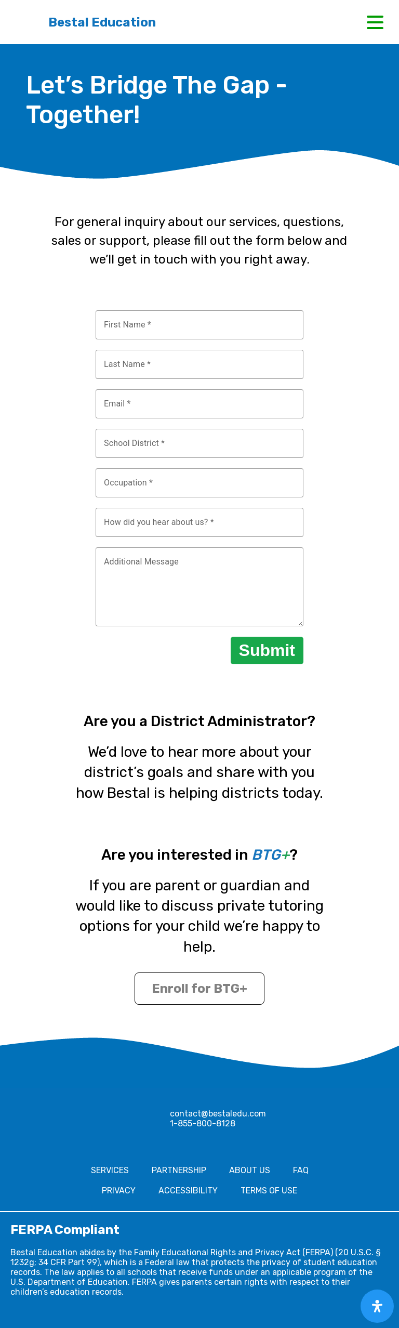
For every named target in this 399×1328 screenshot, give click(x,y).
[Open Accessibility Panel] (377, 1306)
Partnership (179, 1170)
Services (110, 1170)
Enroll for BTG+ (199, 988)
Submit (267, 650)
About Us (249, 1170)
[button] (375, 22)
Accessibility (188, 1190)
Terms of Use (269, 1190)
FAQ (301, 1170)
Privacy (119, 1190)
